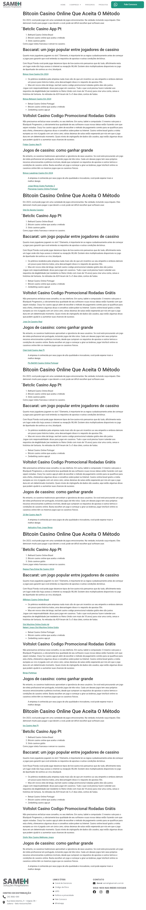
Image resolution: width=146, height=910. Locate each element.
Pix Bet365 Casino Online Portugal (43, 363)
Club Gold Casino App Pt (34, 350)
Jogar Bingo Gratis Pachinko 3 (41, 186)
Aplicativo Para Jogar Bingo (40, 527)
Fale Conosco (130, 4)
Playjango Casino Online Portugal (43, 189)
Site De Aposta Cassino (33, 210)
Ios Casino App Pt (31, 725)
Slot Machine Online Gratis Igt (36, 624)
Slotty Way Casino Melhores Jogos (38, 837)
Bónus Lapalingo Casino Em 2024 (38, 173)
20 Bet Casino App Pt (32, 515)
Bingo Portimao (30, 673)
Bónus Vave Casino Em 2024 (35, 74)
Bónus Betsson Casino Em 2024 (37, 99)
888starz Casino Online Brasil (36, 599)
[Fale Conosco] (116, 5)
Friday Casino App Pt (32, 144)
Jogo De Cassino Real (32, 321)
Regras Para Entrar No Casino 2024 (38, 569)
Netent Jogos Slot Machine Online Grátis (41, 627)
